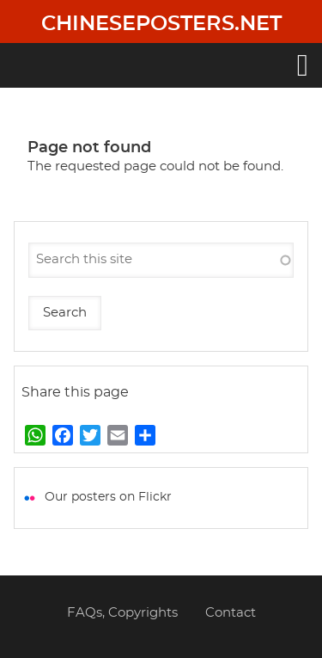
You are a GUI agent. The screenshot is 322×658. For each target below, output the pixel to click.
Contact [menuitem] (230, 612)
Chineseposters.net (161, 24)
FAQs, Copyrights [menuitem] (122, 612)
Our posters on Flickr (108, 497)
